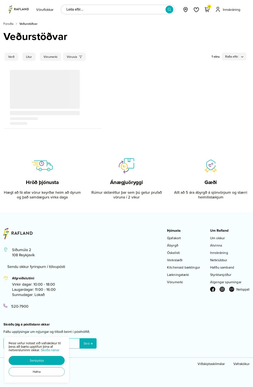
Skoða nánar (50, 350)
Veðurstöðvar (28, 24)
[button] (37, 360)
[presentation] (45, 9)
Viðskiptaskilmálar (211, 363)
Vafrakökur (241, 363)
